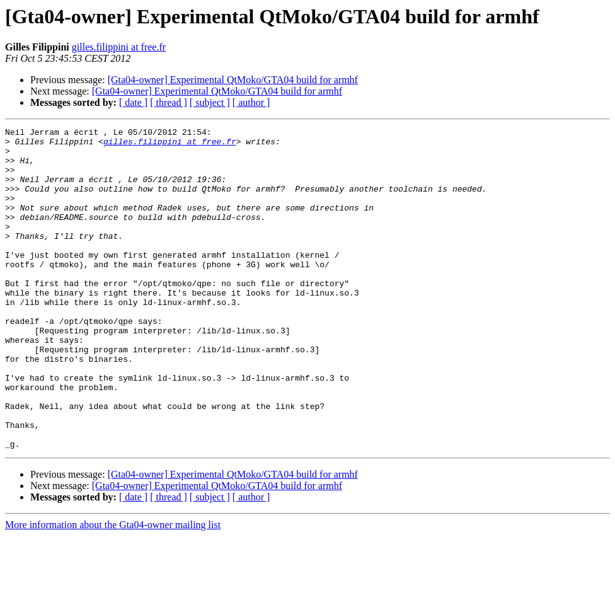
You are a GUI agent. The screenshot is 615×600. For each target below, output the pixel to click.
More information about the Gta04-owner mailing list (113, 589)
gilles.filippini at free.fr (119, 47)
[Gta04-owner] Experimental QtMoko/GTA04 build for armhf (233, 79)
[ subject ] (210, 102)
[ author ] (251, 102)
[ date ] (133, 102)
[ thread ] (168, 102)
